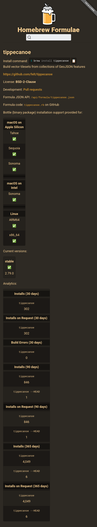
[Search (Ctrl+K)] (48, 37)
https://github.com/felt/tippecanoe (28, 74)
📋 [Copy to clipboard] (74, 61)
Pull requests (32, 89)
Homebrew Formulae (48, 30)
